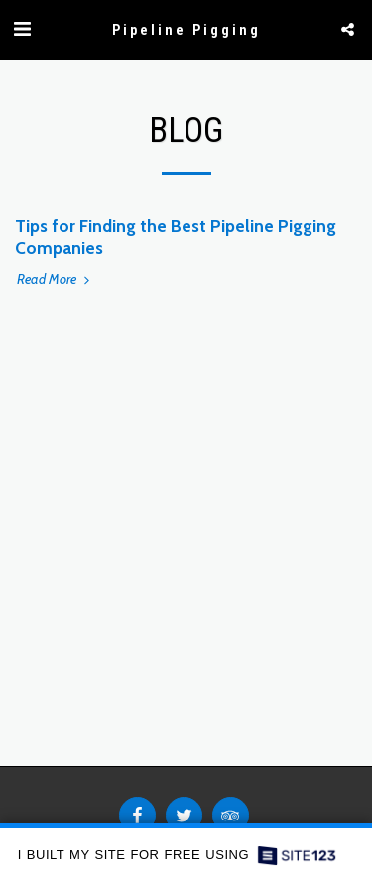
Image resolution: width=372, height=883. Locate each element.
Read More (55, 279)
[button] (22, 29)
